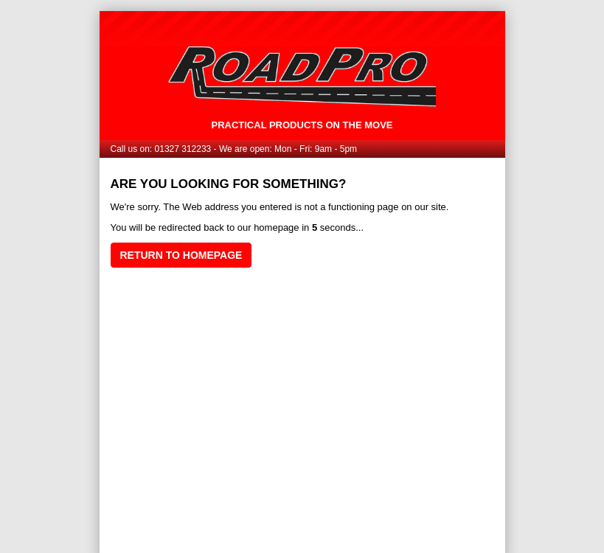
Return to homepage (181, 255)
